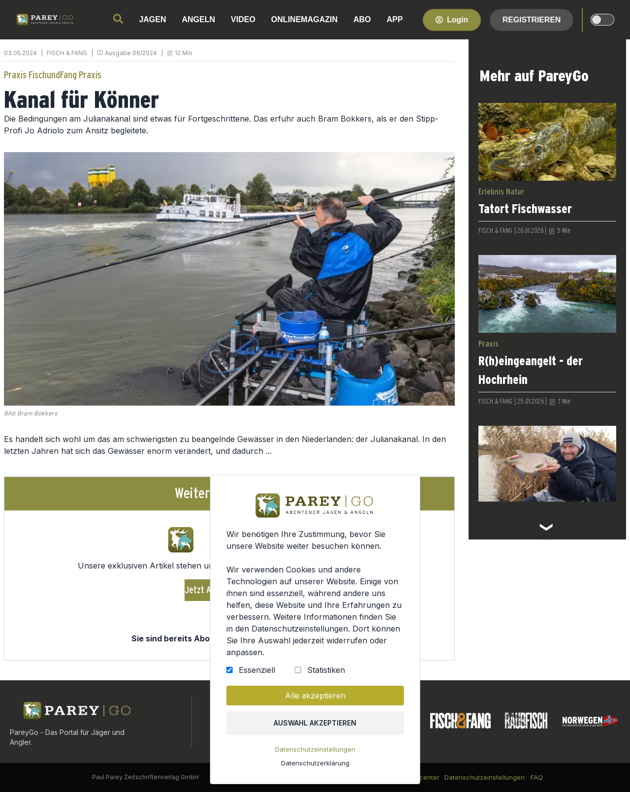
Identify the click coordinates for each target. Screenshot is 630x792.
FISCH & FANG (67, 53)
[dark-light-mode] (602, 20)
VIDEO (243, 19)
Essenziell (258, 673)
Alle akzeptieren (315, 698)
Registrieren (531, 19)
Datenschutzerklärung (315, 764)
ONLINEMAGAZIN (304, 19)
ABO (362, 19)
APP (395, 19)
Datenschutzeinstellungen (315, 751)
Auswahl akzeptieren (314, 725)
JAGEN (152, 19)
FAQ (537, 777)
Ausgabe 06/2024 (131, 53)
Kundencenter (418, 777)
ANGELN (199, 19)
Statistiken (326, 673)
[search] (118, 19)
